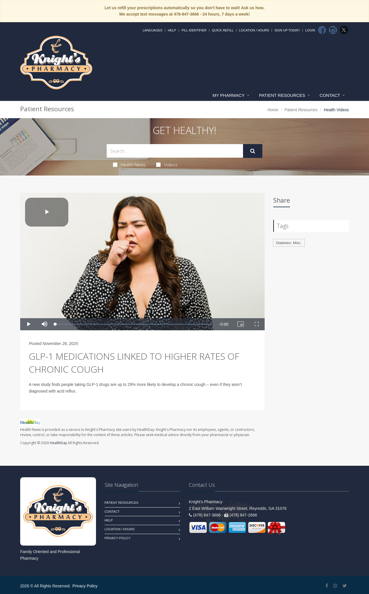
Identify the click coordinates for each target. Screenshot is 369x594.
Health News (129, 164)
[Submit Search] (252, 151)
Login (310, 30)
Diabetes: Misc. (289, 243)
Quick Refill (223, 30)
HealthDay (58, 442)
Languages (152, 30)
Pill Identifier (194, 30)
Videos (167, 164)
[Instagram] (333, 30)
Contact (330, 95)
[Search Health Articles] (175, 151)
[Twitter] (344, 30)
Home (273, 110)
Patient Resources (282, 95)
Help (172, 30)
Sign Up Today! (287, 30)
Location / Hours (254, 30)
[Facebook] (322, 30)
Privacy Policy (118, 538)
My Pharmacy (228, 95)
